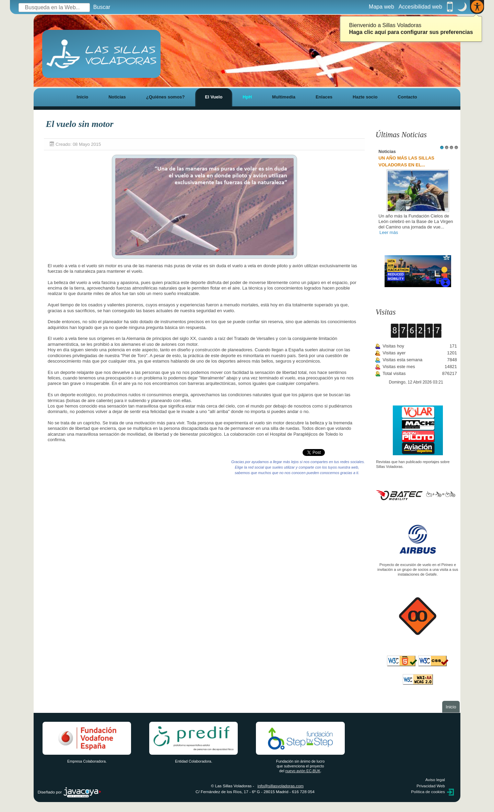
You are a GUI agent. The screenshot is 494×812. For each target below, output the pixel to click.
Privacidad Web (430, 786)
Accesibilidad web (420, 7)
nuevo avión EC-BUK (302, 771)
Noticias (117, 96)
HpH (247, 96)
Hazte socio (365, 96)
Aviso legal (435, 779)
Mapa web (381, 7)
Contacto (407, 96)
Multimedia (283, 96)
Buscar (101, 7)
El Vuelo (214, 96)
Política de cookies (428, 791)
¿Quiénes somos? (165, 96)
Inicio (82, 96)
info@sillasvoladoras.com (281, 786)
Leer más (388, 232)
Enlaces (324, 96)
